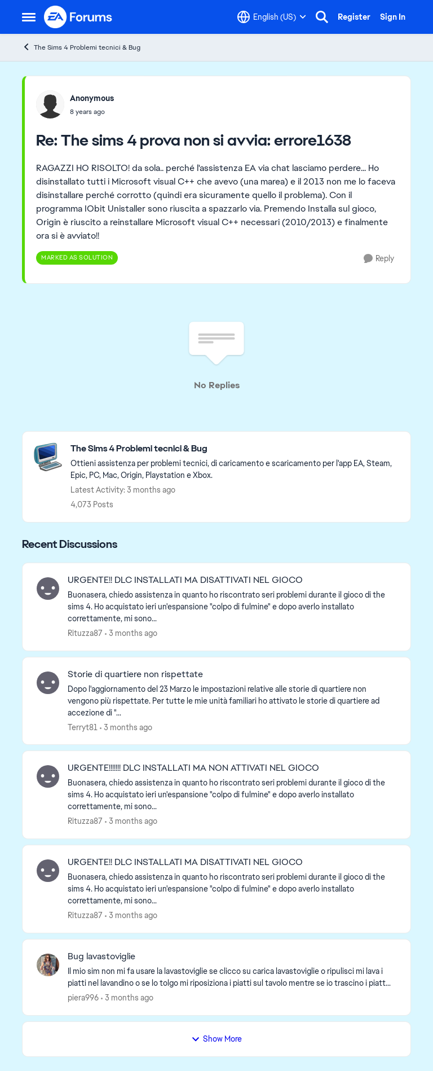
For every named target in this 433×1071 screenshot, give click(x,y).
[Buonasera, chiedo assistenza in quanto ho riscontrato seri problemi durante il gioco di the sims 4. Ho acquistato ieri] (232, 607)
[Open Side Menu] (28, 16)
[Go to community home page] (78, 17)
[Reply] (378, 258)
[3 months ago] (131, 633)
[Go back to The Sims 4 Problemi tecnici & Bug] (234, 449)
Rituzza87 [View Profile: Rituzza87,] (85, 633)
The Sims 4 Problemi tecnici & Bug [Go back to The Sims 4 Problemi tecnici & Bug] (81, 47)
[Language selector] (271, 17)
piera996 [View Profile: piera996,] (83, 998)
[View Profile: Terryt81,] (48, 682)
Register (354, 17)
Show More (216, 1039)
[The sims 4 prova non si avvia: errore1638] (92, 112)
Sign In (392, 17)
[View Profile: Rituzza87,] (48, 588)
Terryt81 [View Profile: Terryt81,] (83, 727)
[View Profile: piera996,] (48, 965)
